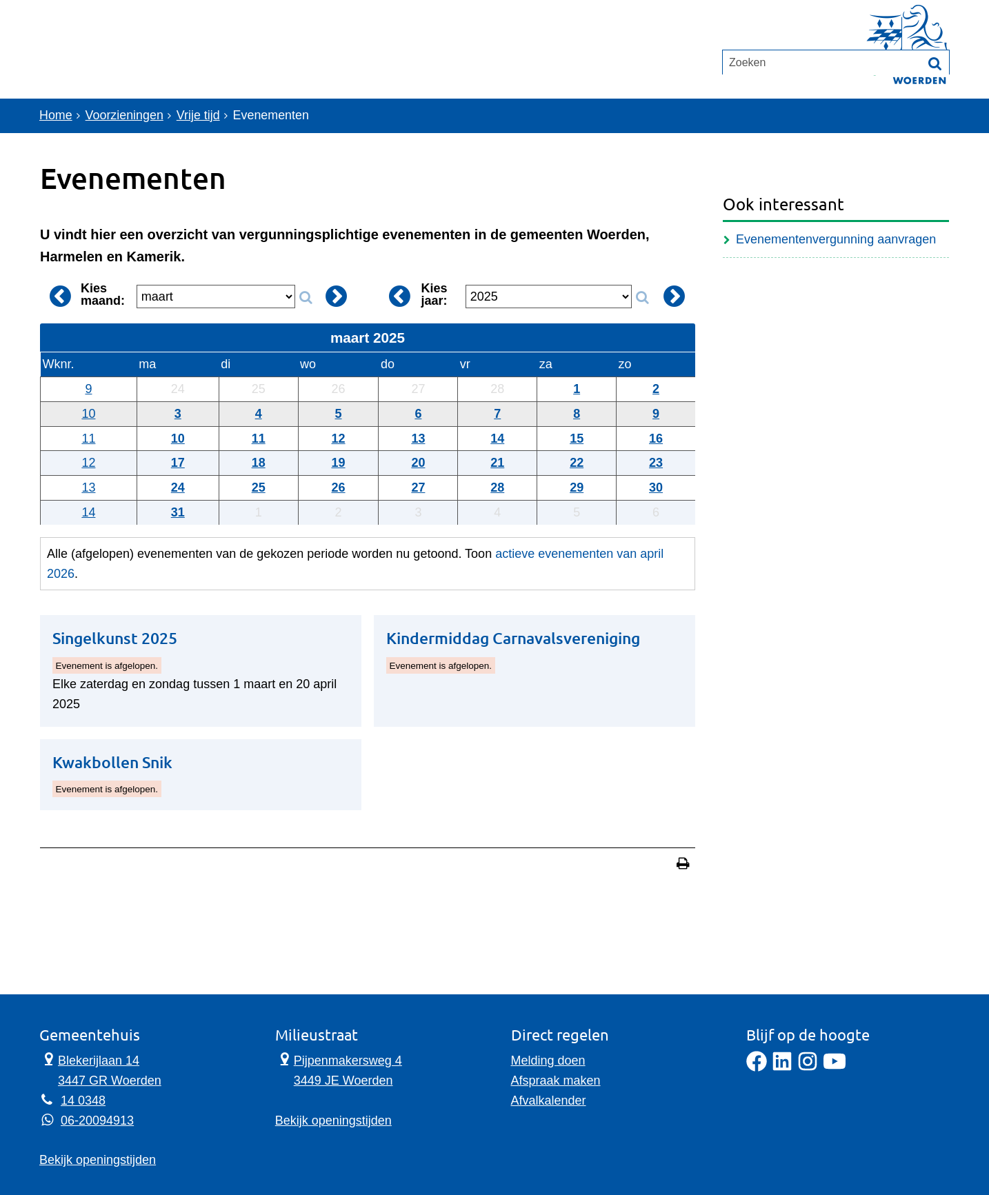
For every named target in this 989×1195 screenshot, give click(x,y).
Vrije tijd (199, 116)
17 (178, 463)
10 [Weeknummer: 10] (88, 414)
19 (339, 463)
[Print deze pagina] (683, 865)
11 (259, 438)
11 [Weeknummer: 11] (88, 438)
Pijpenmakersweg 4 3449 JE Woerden (338, 1069)
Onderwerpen (103, 66)
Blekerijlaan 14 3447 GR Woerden (100, 1069)
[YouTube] (834, 1067)
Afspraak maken (556, 1080)
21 (497, 463)
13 (418, 438)
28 (497, 487)
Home (55, 116)
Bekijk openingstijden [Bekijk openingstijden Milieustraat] (333, 1120)
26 (339, 487)
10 (178, 438)
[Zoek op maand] (305, 298)
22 (576, 463)
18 (259, 463)
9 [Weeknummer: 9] (88, 389)
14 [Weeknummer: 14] (88, 512)
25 (259, 487)
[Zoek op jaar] (642, 298)
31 (178, 512)
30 (656, 487)
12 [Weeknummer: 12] (88, 463)
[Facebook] (756, 1067)
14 (497, 438)
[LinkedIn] (782, 1067)
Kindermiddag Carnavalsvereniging (513, 638)
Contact (211, 66)
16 (656, 438)
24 (178, 487)
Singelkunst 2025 (114, 638)
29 (576, 487)
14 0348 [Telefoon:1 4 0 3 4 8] (83, 1100)
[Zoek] (935, 117)
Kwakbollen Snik (112, 762)
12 (339, 438)
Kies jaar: (434, 294)
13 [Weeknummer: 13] (88, 487)
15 (576, 438)
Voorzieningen (125, 116)
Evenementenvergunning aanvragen (836, 239)
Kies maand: (103, 294)
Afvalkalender (548, 1100)
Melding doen (548, 1060)
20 (418, 463)
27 (418, 487)
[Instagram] (807, 1067)
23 (656, 463)
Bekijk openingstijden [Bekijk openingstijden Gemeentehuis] (97, 1160)
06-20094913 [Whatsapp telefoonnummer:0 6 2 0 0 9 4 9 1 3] (97, 1120)
